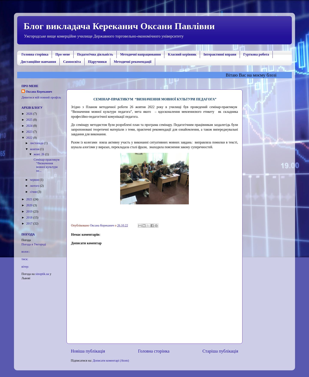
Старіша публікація (220, 351)
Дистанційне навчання (38, 61)
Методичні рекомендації (132, 61)
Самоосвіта (72, 61)
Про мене (62, 54)
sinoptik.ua (42, 274)
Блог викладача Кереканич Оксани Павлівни (119, 26)
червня (35, 179)
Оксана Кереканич (39, 91)
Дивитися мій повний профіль (41, 97)
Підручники (97, 61)
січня (34, 191)
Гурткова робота (256, 54)
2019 (29, 211)
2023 (29, 131)
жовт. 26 (39, 154)
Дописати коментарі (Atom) (111, 360)
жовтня (35, 149)
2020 (29, 205)
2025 (29, 119)
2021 (29, 199)
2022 (29, 137)
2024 (29, 125)
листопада (37, 143)
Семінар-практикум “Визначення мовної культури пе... (46, 165)
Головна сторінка (34, 54)
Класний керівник (182, 54)
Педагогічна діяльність (95, 54)
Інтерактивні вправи (219, 54)
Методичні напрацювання (140, 54)
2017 (29, 223)
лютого (35, 185)
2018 (29, 217)
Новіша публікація (88, 351)
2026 (29, 113)
